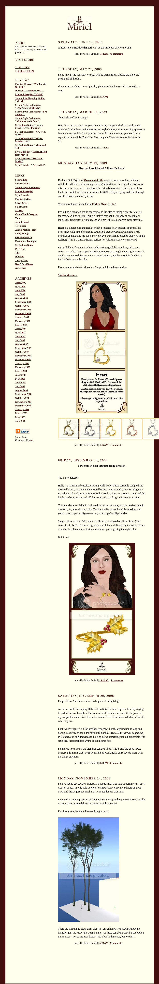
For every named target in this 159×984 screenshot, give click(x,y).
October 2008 (22, 398)
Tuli (17, 252)
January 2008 (22, 363)
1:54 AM (104, 53)
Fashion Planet (22, 183)
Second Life (21, 179)
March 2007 (21, 325)
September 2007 (23, 348)
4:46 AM (104, 445)
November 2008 (23, 402)
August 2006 (21, 298)
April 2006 (20, 282)
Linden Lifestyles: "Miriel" (29, 94)
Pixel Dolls (20, 249)
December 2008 (23, 405)
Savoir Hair (21, 206)
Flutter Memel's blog (104, 204)
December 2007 (23, 359)
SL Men (19, 210)
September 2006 (23, 302)
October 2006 (22, 306)
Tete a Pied (20, 226)
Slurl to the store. (68, 275)
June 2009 (20, 421)
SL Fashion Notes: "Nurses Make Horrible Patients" (29, 126)
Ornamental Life (23, 237)
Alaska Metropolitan (25, 229)
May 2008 (20, 378)
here (67, 537)
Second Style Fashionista (27, 187)
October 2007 (22, 352)
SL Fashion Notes (24, 245)
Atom (29, 440)
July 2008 (20, 386)
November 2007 (23, 355)
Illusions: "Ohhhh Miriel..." (29, 90)
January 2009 (22, 409)
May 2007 (20, 332)
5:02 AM (104, 943)
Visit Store (24, 59)
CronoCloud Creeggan (26, 214)
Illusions (19, 256)
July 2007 (20, 340)
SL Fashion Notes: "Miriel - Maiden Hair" (29, 140)
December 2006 (23, 313)
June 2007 (20, 336)
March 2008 (21, 371)
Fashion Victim (23, 199)
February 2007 (22, 321)
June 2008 (20, 382)
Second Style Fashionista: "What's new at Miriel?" (28, 106)
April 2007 (20, 328)
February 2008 (22, 367)
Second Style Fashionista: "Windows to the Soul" (28, 119)
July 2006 (20, 294)
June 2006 (20, 290)
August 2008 (21, 390)
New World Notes (24, 264)
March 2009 (21, 413)
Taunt (18, 218)
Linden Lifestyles (24, 191)
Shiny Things (22, 233)
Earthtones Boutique (25, 241)
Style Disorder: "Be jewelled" (30, 165)
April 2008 (20, 375)
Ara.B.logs (20, 268)
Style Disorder (22, 195)
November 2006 (23, 309)
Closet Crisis (21, 203)
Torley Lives (21, 260)
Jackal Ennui (22, 222)
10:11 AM (104, 680)
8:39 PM (104, 763)
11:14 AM (104, 147)
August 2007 (21, 344)
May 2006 (20, 286)
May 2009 (20, 417)
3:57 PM (104, 97)
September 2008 (23, 394)
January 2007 (22, 317)
